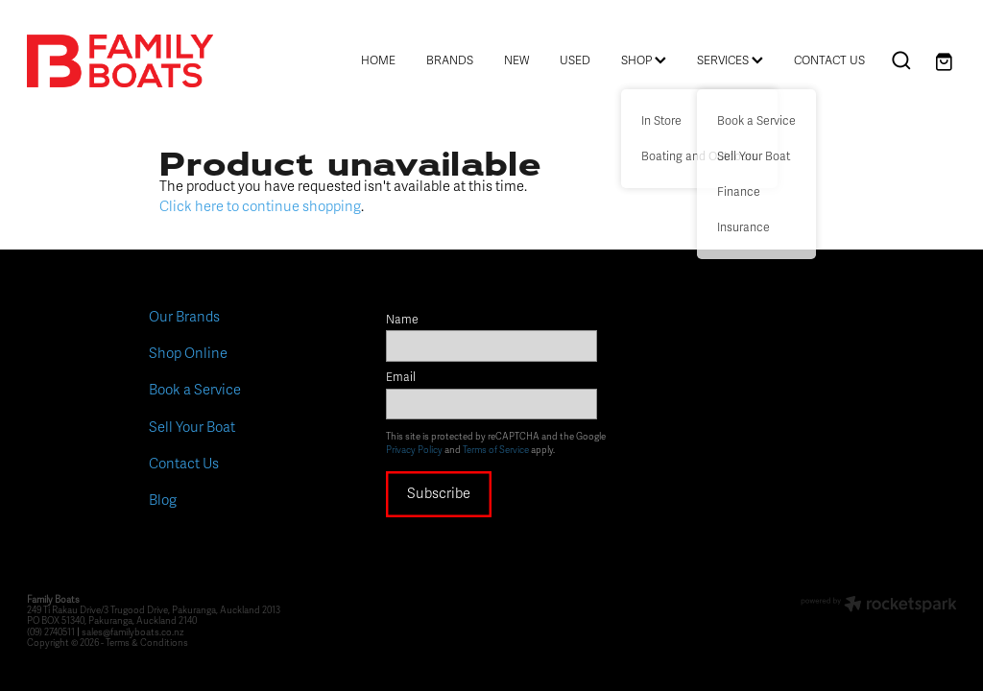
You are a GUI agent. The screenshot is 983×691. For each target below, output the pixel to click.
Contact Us (184, 463)
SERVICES (730, 61)
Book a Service (195, 389)
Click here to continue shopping (260, 206)
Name (402, 320)
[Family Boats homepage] (120, 60)
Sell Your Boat (192, 427)
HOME (378, 61)
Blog (163, 500)
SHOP (643, 61)
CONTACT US (829, 61)
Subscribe (438, 493)
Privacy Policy (414, 450)
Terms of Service (496, 450)
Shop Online (188, 353)
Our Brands (184, 316)
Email (401, 378)
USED (575, 61)
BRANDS (449, 61)
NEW (516, 61)
